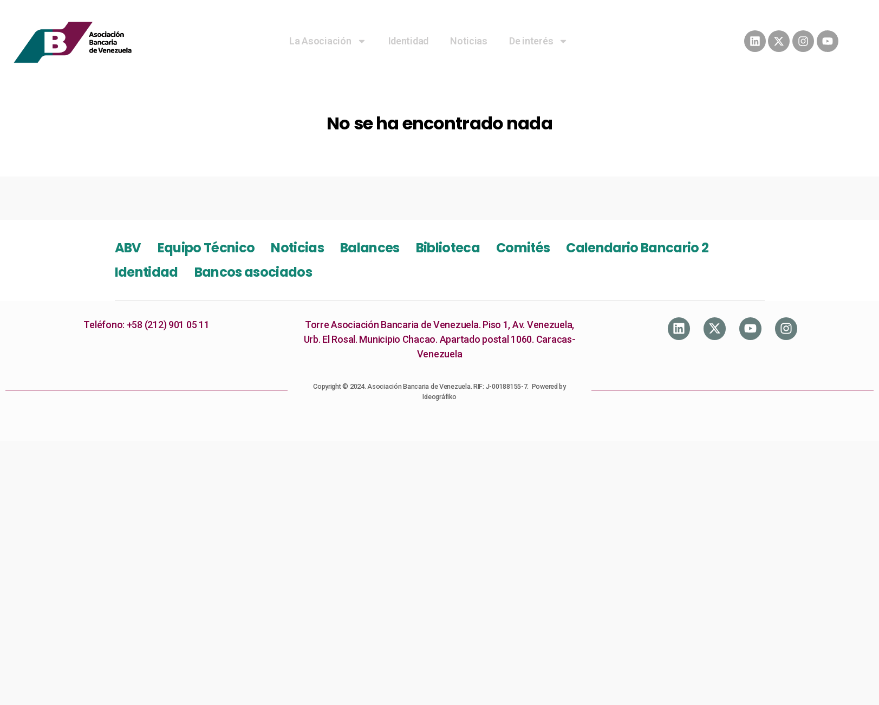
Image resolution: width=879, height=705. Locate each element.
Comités (523, 248)
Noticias (468, 41)
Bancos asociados (253, 272)
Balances (370, 248)
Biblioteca (448, 248)
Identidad (408, 41)
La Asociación (328, 41)
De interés (538, 41)
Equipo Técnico (206, 248)
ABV (128, 248)
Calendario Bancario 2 (637, 248)
